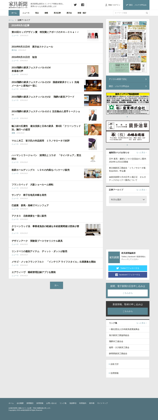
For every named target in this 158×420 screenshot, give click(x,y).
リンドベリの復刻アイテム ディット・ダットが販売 (39, 251)
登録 (110, 5)
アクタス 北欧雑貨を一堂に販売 (29, 216)
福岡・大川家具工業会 (119, 347)
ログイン (116, 5)
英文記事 (57, 13)
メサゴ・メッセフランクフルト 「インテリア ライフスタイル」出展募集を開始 (54, 262)
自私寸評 (114, 364)
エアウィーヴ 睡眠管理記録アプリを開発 (34, 272)
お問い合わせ (51, 403)
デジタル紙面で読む (128, 79)
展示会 (69, 13)
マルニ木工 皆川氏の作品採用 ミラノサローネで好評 (41, 140)
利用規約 (82, 403)
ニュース (25, 13)
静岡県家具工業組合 (118, 353)
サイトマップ (102, 403)
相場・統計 (82, 13)
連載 (46, 13)
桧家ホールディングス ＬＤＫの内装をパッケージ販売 (41, 170)
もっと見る (141, 152)
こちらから (128, 293)
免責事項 (72, 403)
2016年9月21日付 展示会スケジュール (32, 46)
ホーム (14, 13)
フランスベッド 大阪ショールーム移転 (32, 184)
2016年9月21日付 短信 (24, 57)
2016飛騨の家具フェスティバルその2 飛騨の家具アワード (43, 97)
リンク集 (63, 403)
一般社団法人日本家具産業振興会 (124, 329)
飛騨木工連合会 (116, 341)
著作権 (91, 403)
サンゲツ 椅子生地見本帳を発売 (29, 195)
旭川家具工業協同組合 (119, 335)
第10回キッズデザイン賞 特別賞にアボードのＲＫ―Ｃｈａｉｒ (45, 32)
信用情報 (114, 373)
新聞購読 (30, 403)
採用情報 (39, 403)
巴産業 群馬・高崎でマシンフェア (30, 205)
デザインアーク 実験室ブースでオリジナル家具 (37, 241)
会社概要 (20, 403)
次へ (57, 285)
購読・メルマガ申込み (128, 86)
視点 (37, 13)
